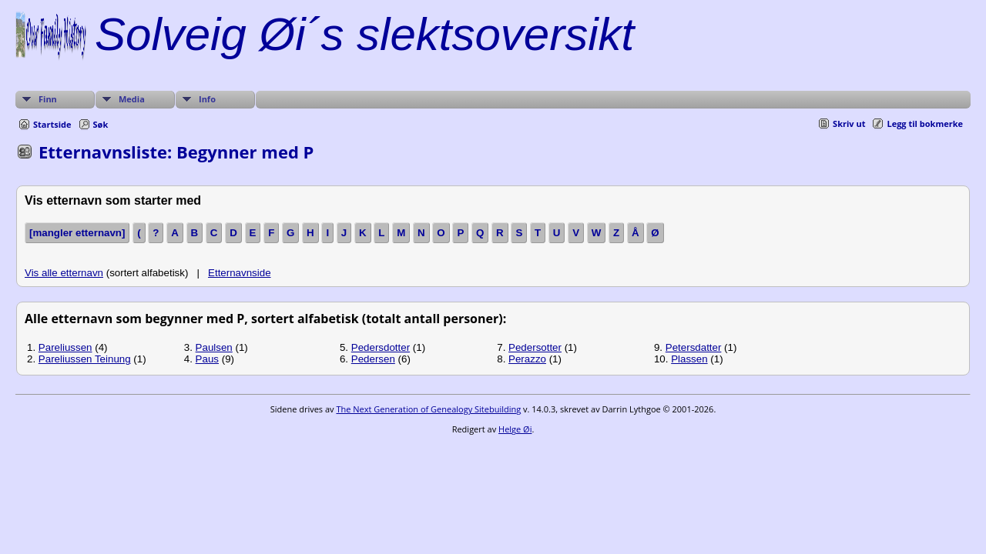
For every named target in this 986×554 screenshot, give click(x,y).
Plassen (689, 359)
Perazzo (527, 359)
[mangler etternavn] (77, 233)
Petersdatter (694, 347)
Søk (101, 124)
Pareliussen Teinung (85, 359)
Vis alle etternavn (64, 273)
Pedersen (373, 359)
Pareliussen (65, 347)
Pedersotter (535, 347)
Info (207, 99)
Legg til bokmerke (925, 123)
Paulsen (214, 347)
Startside (52, 124)
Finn (48, 99)
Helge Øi (515, 429)
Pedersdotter (380, 347)
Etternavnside (239, 273)
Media (132, 99)
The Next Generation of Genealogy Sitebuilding (428, 409)
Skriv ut (849, 123)
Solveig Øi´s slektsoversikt (364, 34)
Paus (207, 359)
